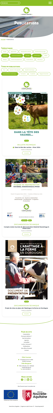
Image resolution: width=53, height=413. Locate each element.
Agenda (26, 340)
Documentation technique (9, 73)
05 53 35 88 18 (26, 369)
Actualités (26, 342)
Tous (4, 69)
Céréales (5, 55)
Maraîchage (37, 55)
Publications (26, 346)
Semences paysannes (16, 59)
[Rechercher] (18, 3)
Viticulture (40, 59)
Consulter (26, 153)
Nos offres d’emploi (26, 348)
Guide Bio (32, 73)
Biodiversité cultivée (26, 51)
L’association (26, 334)
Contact (26, 350)
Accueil (3, 39)
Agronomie (13, 51)
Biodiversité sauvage (40, 51)
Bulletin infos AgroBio (15, 69)
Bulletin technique (29, 69)
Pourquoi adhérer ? (26, 336)
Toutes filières (29, 59)
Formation (23, 73)
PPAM (45, 55)
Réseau (5, 59)
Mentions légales (14, 406)
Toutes (4, 51)
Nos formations (26, 338)
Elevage (28, 55)
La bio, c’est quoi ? (26, 344)
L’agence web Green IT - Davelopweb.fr (32, 406)
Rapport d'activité (44, 73)
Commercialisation (16, 55)
